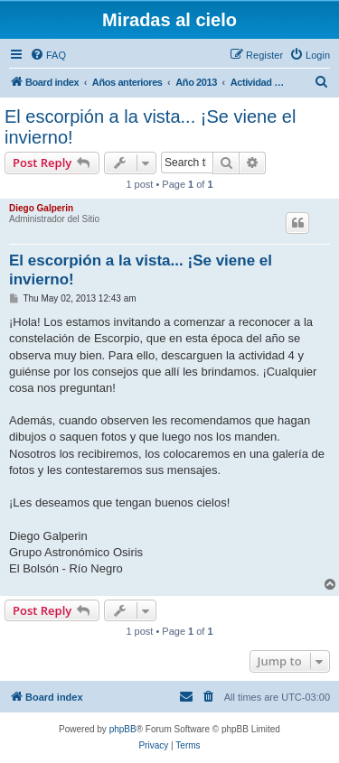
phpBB (123, 729)
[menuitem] (48, 55)
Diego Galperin (41, 208)
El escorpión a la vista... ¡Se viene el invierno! (150, 127)
